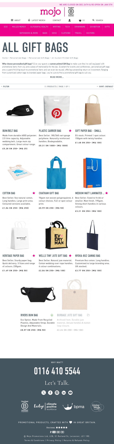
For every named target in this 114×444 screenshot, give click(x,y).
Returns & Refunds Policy (77, 440)
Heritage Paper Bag (13, 255)
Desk (54, 33)
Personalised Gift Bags (39, 58)
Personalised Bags (18, 58)
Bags (45, 33)
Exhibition (95, 27)
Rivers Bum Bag (29, 315)
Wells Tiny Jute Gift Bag (53, 255)
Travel (78, 33)
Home (5, 58)
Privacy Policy (54, 440)
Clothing (65, 33)
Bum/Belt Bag (10, 130)
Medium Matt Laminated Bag (90, 193)
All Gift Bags (35, 47)
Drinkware (80, 27)
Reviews (57, 427)
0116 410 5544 (57, 371)
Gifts (107, 27)
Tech (67, 27)
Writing (57, 27)
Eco (6, 27)
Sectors (90, 33)
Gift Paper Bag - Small (88, 130)
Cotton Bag (9, 193)
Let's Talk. (57, 383)
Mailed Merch (19, 27)
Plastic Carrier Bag (50, 130)
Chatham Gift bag (49, 193)
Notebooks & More (29, 33)
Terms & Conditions (34, 440)
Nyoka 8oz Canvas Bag (87, 255)
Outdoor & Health (39, 27)
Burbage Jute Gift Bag (69, 315)
